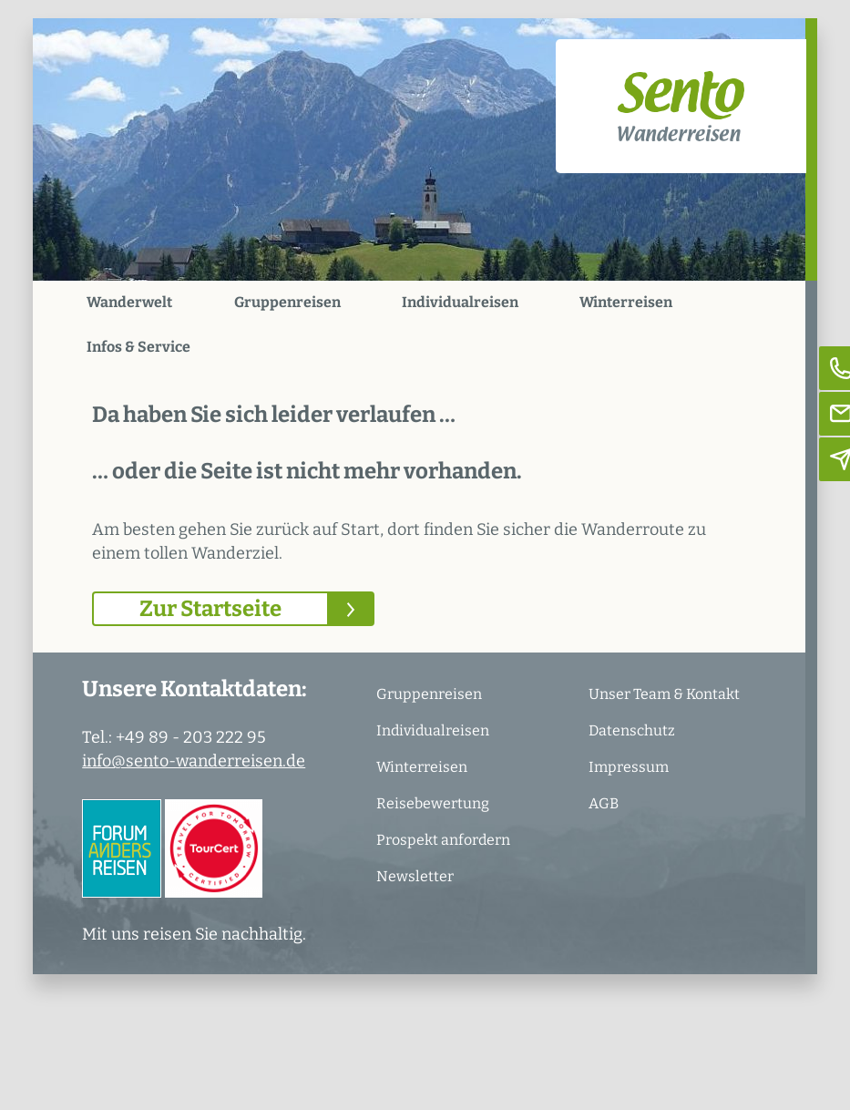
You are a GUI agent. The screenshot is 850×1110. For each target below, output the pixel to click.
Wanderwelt (129, 302)
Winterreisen (625, 302)
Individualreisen (460, 302)
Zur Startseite (210, 609)
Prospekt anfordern (443, 839)
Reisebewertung (432, 803)
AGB (604, 803)
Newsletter (415, 876)
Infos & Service (138, 346)
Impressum (629, 767)
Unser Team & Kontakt (664, 694)
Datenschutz (632, 730)
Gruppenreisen (287, 302)
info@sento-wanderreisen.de (193, 761)
